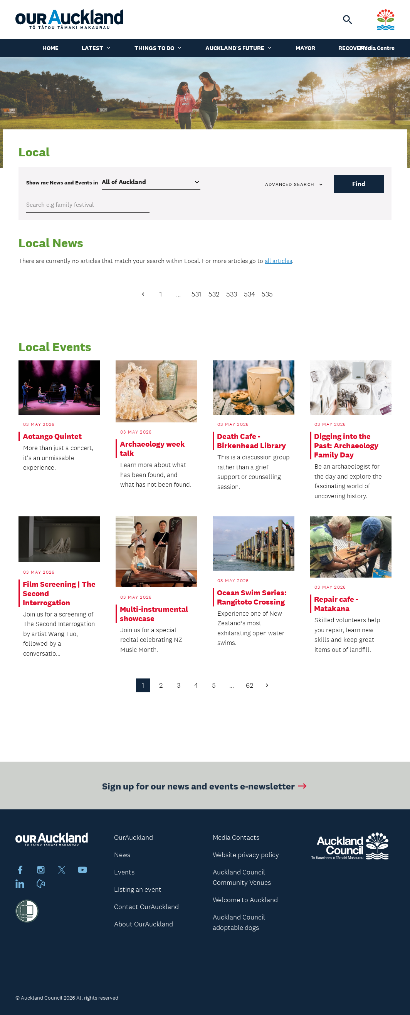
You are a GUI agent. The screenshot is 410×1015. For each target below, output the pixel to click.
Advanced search (294, 184)
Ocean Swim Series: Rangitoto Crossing (252, 597)
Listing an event (137, 889)
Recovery (353, 48)
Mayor (305, 48)
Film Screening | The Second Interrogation (59, 593)
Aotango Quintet (52, 436)
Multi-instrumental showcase (154, 614)
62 (249, 685)
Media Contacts (236, 837)
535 (267, 294)
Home (50, 48)
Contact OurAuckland (146, 907)
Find (358, 184)
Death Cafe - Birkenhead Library (251, 441)
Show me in (62, 182)
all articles (278, 261)
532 (213, 294)
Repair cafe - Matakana (336, 604)
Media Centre (377, 48)
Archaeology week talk (152, 448)
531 (196, 294)
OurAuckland (133, 837)
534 (249, 294)
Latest (96, 48)
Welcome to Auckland (245, 900)
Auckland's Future (238, 48)
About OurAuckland (143, 924)
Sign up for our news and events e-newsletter (205, 788)
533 (231, 294)
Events (124, 872)
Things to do (158, 48)
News (122, 855)
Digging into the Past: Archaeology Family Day (346, 445)
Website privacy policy (246, 855)
